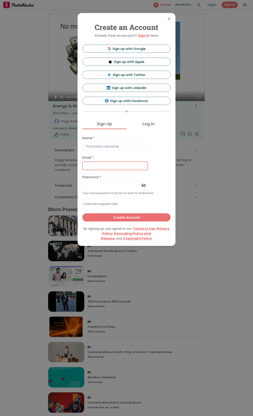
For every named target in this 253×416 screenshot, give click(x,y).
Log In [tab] (149, 124)
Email (88, 157)
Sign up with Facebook (126, 101)
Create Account (126, 217)
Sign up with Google (126, 48)
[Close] (169, 18)
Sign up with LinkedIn (126, 88)
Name (88, 138)
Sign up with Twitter (126, 75)
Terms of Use (144, 228)
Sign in (143, 35)
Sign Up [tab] (104, 124)
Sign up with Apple (126, 61)
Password (91, 177)
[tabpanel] (126, 177)
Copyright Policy (137, 238)
